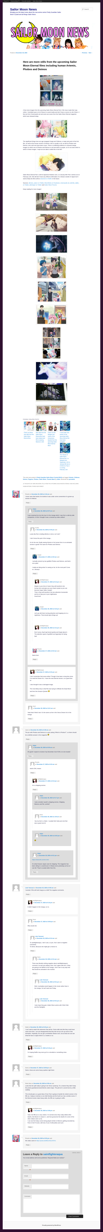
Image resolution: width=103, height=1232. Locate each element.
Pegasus (30, 479)
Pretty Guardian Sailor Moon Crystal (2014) (49, 477)
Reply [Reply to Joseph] (35, 573)
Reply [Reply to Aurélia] (33, 548)
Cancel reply (76, 1152)
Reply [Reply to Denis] (30, 930)
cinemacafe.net (64, 183)
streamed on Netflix (46, 178)
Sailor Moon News (37, 1)
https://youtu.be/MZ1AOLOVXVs (46, 1140)
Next (91, 53)
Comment (27, 1196)
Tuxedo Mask (51, 479)
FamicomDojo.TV (15, 1)
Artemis (71, 477)
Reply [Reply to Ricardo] (28, 503)
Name (27, 1166)
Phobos (36, 479)
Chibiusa (76, 477)
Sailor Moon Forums (51, 185)
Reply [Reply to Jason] (28, 739)
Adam (58, 479)
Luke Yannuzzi (29, 888)
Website (26, 1186)
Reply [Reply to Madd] (28, 1040)
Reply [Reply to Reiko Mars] (28, 1102)
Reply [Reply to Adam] (30, 521)
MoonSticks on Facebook (52, 183)
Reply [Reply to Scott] (30, 719)
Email (27, 1176)
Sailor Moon (42, 479)
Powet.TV (6, 1)
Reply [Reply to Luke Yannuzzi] (28, 894)
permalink (72, 479)
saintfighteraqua (53, 1154)
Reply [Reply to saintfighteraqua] (33, 695)
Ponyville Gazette (26, 1)
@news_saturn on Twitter (36, 183)
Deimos (25, 479)
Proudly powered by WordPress (51, 1225)
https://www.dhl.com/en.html (40, 859)
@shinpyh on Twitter (35, 185)
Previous (83, 53)
